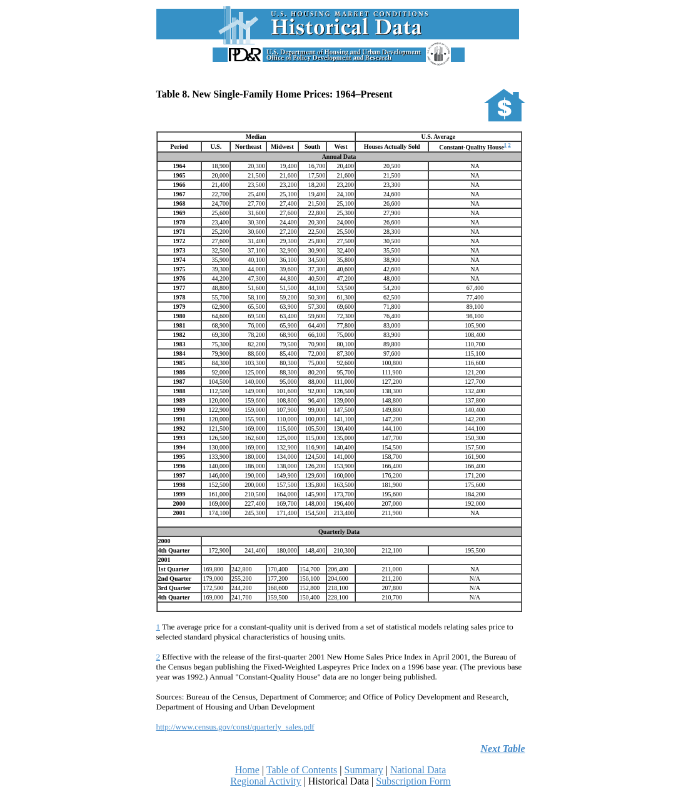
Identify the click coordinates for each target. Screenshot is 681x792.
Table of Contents (302, 769)
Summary (364, 769)
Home (247, 769)
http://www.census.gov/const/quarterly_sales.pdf (235, 726)
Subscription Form (413, 781)
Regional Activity (265, 781)
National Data (418, 769)
